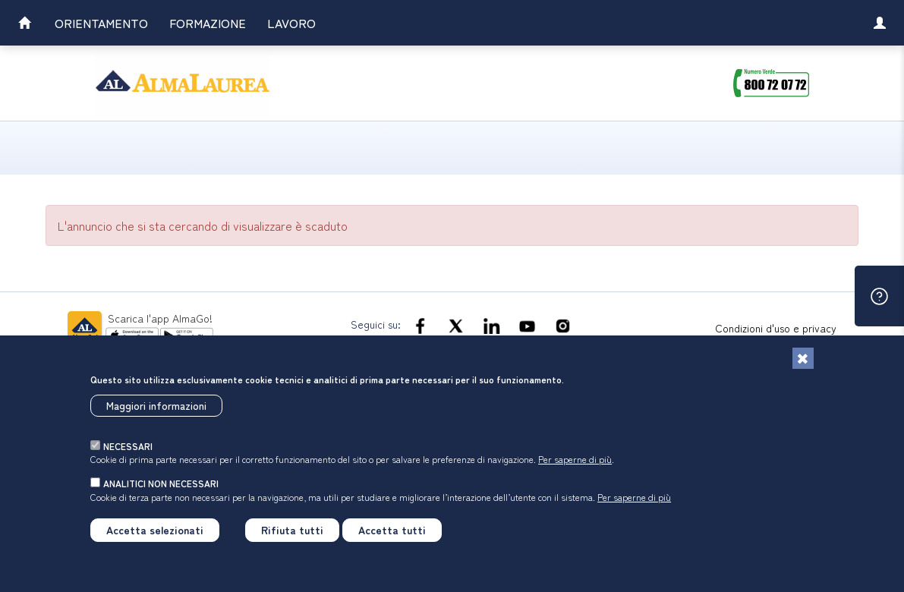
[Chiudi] (803, 358)
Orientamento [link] (101, 23)
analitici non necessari (161, 483)
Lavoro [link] (291, 23)
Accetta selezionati (154, 529)
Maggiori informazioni (156, 405)
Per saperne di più (575, 458)
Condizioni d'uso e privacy (775, 327)
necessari (128, 445)
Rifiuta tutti (292, 529)
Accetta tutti (392, 529)
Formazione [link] (207, 23)
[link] (24, 25)
